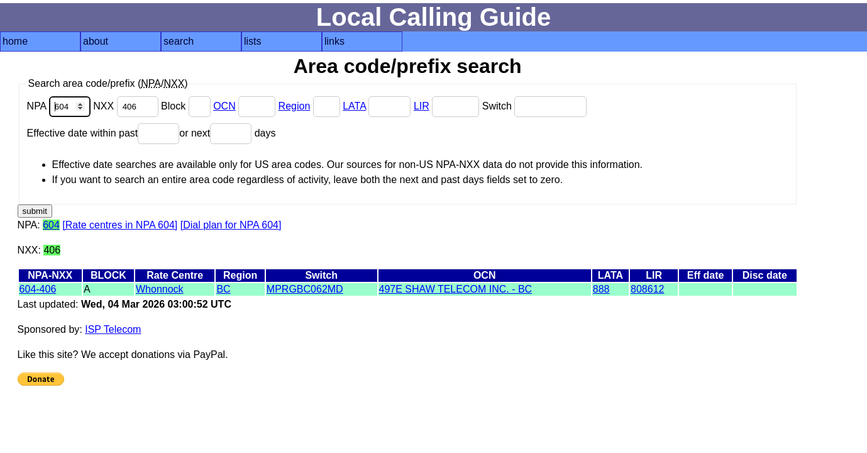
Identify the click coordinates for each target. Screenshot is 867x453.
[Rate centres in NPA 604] (119, 225)
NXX (127, 106)
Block (187, 106)
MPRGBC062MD (305, 289)
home (15, 41)
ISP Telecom (113, 329)
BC (223, 289)
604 (51, 225)
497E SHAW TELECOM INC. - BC (456, 289)
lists (253, 41)
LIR (421, 106)
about (95, 41)
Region (295, 106)
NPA (60, 106)
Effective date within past (103, 133)
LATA (354, 106)
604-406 (38, 289)
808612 (647, 289)
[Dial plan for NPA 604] (231, 225)
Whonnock (160, 289)
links (334, 41)
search (178, 41)
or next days (227, 133)
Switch (534, 106)
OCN (224, 106)
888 (601, 289)
